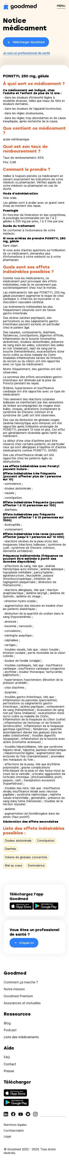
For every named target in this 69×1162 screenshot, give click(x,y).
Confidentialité (14, 1130)
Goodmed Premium (18, 996)
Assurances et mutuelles (22, 1003)
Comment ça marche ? (21, 982)
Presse (9, 1071)
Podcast (10, 1030)
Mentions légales (15, 1125)
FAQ (7, 1057)
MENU (61, 6)
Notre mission (14, 989)
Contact (10, 1064)
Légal (7, 1136)
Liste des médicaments (21, 1037)
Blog (7, 1023)
